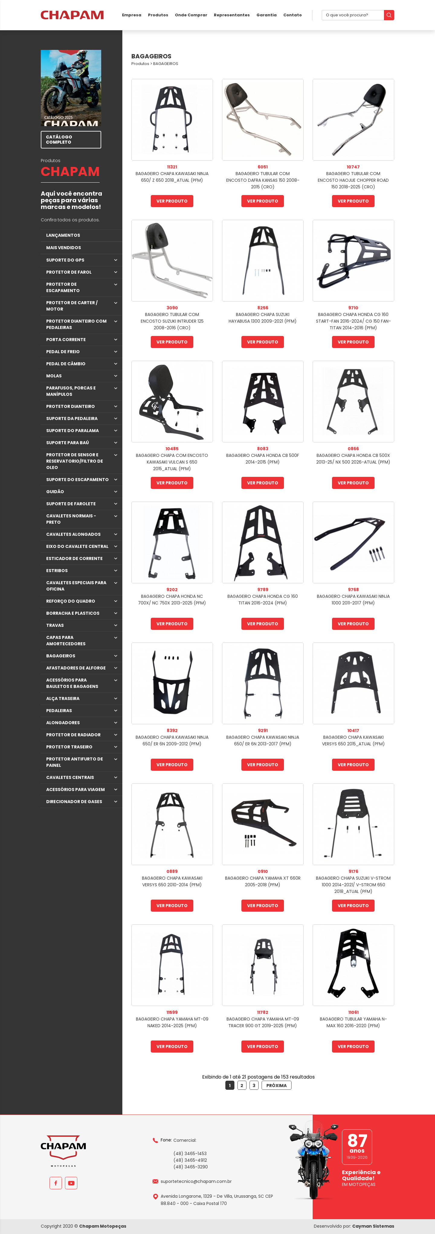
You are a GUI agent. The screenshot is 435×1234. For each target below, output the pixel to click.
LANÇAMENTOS (63, 235)
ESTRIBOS (57, 571)
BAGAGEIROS (60, 656)
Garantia (266, 15)
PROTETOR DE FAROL (69, 272)
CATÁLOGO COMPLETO (59, 139)
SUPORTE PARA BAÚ (67, 443)
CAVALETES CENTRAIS (70, 777)
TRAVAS (55, 625)
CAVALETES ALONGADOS (73, 534)
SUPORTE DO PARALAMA (72, 431)
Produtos (158, 15)
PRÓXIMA (276, 1086)
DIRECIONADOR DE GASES (74, 802)
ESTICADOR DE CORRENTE (74, 558)
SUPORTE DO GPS (65, 260)
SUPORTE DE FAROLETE (71, 504)
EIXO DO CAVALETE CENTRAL (77, 546)
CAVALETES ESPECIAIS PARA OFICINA (76, 586)
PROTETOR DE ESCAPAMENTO (63, 287)
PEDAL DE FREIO (63, 352)
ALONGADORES (63, 723)
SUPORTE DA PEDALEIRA (72, 418)
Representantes (232, 15)
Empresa (131, 15)
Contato (292, 15)
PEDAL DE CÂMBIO (65, 364)
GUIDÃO (55, 492)
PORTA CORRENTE (66, 340)
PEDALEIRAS (59, 711)
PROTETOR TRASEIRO (69, 747)
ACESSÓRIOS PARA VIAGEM (75, 789)
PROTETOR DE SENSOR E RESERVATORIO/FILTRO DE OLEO (74, 461)
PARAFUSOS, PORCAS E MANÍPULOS (71, 391)
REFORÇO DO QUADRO (70, 601)
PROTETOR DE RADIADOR (73, 735)
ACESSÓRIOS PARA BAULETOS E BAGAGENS (72, 683)
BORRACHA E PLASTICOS (72, 613)
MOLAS (54, 376)
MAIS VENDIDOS (63, 248)
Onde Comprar (191, 15)
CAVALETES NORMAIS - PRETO (71, 519)
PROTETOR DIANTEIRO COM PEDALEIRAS (76, 324)
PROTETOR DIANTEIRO (70, 406)
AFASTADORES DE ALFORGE (76, 668)
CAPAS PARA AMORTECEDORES (65, 640)
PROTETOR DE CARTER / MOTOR (72, 306)
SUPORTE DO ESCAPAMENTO (77, 480)
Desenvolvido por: (354, 1226)
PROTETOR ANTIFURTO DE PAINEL (74, 762)
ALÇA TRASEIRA (62, 698)
